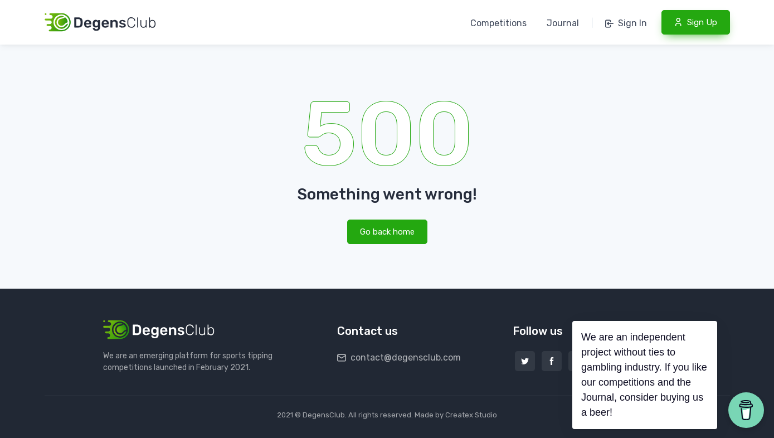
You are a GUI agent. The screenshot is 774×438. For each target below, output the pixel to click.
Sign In (626, 23)
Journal (563, 23)
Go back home (387, 232)
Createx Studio (471, 415)
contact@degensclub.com (399, 357)
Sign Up (695, 22)
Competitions (498, 23)
